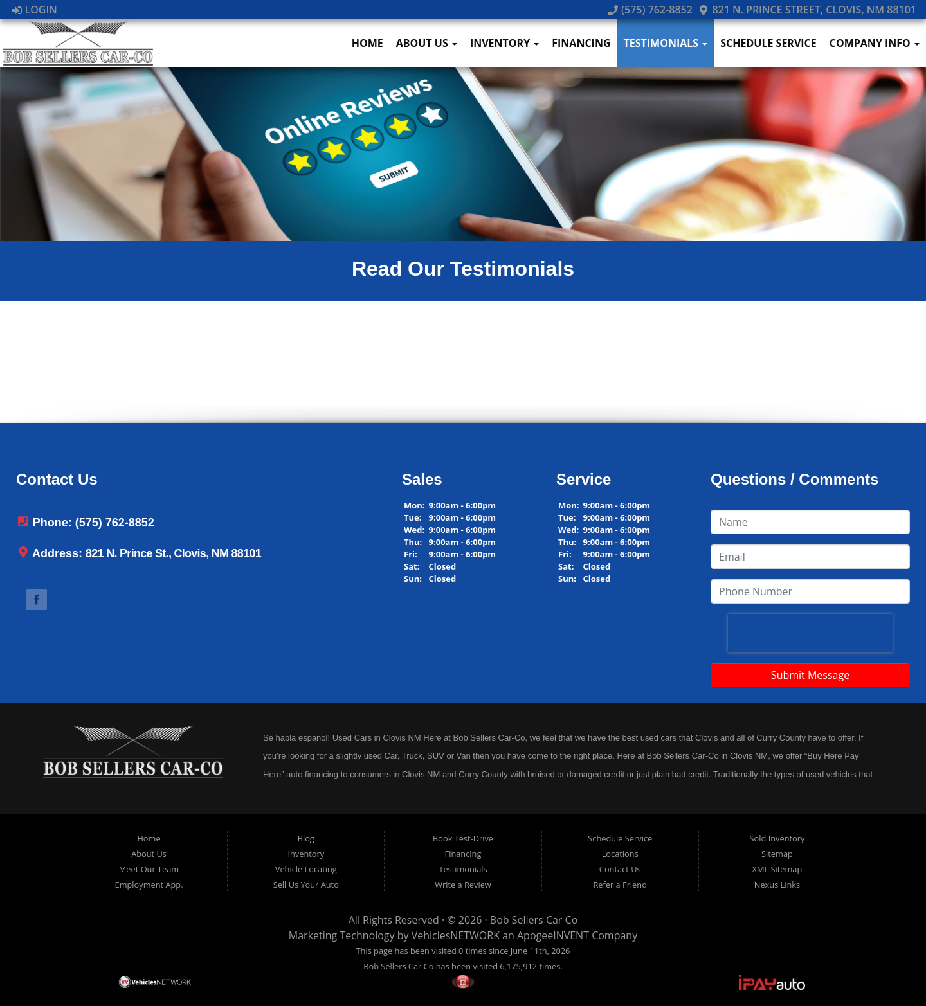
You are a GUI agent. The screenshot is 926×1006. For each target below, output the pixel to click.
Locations (620, 853)
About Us (426, 43)
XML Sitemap (777, 869)
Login (34, 10)
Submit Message (810, 675)
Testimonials (665, 43)
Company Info (875, 43)
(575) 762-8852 (650, 10)
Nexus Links (777, 884)
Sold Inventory (777, 838)
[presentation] (810, 633)
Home (367, 43)
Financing (581, 43)
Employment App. (149, 884)
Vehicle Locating (306, 869)
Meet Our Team (149, 869)
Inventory (504, 43)
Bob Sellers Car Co (533, 920)
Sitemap (777, 853)
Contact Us (620, 869)
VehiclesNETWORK (456, 935)
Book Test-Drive (463, 838)
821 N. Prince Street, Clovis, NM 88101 (807, 10)
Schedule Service (768, 43)
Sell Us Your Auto (306, 884)
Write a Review (463, 884)
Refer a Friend (620, 884)
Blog (306, 838)
